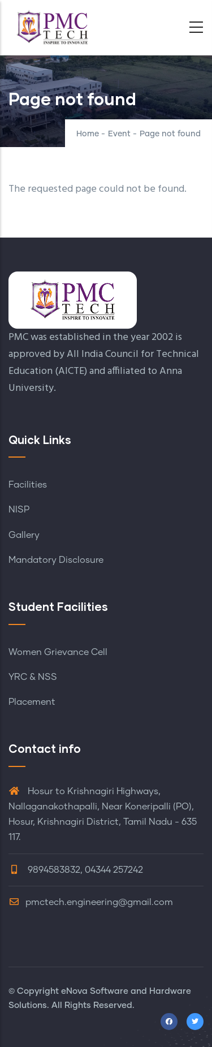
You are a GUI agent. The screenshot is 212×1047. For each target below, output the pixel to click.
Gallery (24, 535)
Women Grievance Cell (57, 652)
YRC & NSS (32, 677)
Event (119, 134)
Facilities (27, 484)
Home (87, 134)
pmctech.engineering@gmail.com (90, 902)
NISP (18, 509)
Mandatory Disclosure (55, 560)
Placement (31, 701)
